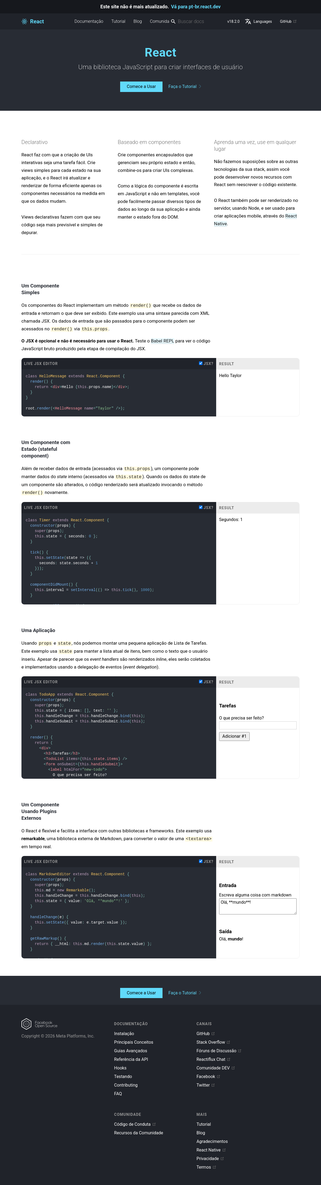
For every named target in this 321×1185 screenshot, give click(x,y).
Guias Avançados (130, 1050)
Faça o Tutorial (184, 86)
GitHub (288, 21)
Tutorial (118, 21)
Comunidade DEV (216, 1067)
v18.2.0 (233, 21)
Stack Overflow (214, 1042)
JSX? (206, 363)
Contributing (126, 1085)
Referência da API (131, 1059)
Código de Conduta (135, 1124)
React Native (211, 1150)
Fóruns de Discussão (219, 1050)
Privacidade (210, 1158)
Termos (206, 1167)
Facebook (208, 1076)
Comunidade (162, 21)
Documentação (89, 21)
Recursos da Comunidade (138, 1132)
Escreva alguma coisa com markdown (255, 895)
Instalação (124, 1033)
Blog (138, 21)
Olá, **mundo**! (258, 906)
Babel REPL (162, 341)
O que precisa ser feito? (241, 718)
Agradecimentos (212, 1141)
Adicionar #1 (234, 736)
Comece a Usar (141, 86)
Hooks (120, 1067)
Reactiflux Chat (214, 1059)
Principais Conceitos (133, 1042)
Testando (123, 1076)
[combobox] (196, 21)
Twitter (206, 1085)
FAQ (118, 1093)
